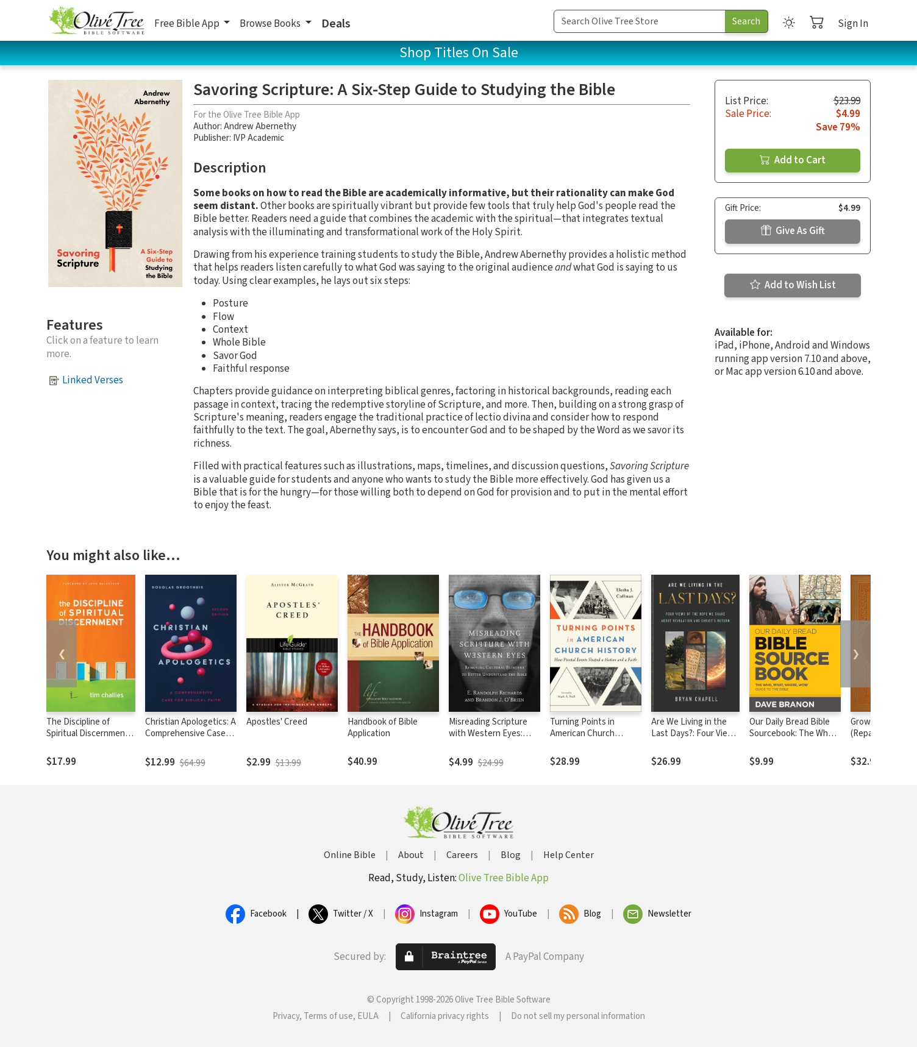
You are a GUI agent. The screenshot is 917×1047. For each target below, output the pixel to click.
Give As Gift (793, 231)
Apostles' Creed (276, 721)
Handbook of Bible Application (383, 727)
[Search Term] (640, 21)
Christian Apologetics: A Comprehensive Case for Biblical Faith (190, 733)
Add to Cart (793, 160)
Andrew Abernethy (260, 126)
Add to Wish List (793, 285)
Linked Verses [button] (92, 380)
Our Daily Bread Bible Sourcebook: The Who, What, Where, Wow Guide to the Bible (792, 739)
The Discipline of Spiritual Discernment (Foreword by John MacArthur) (87, 739)
